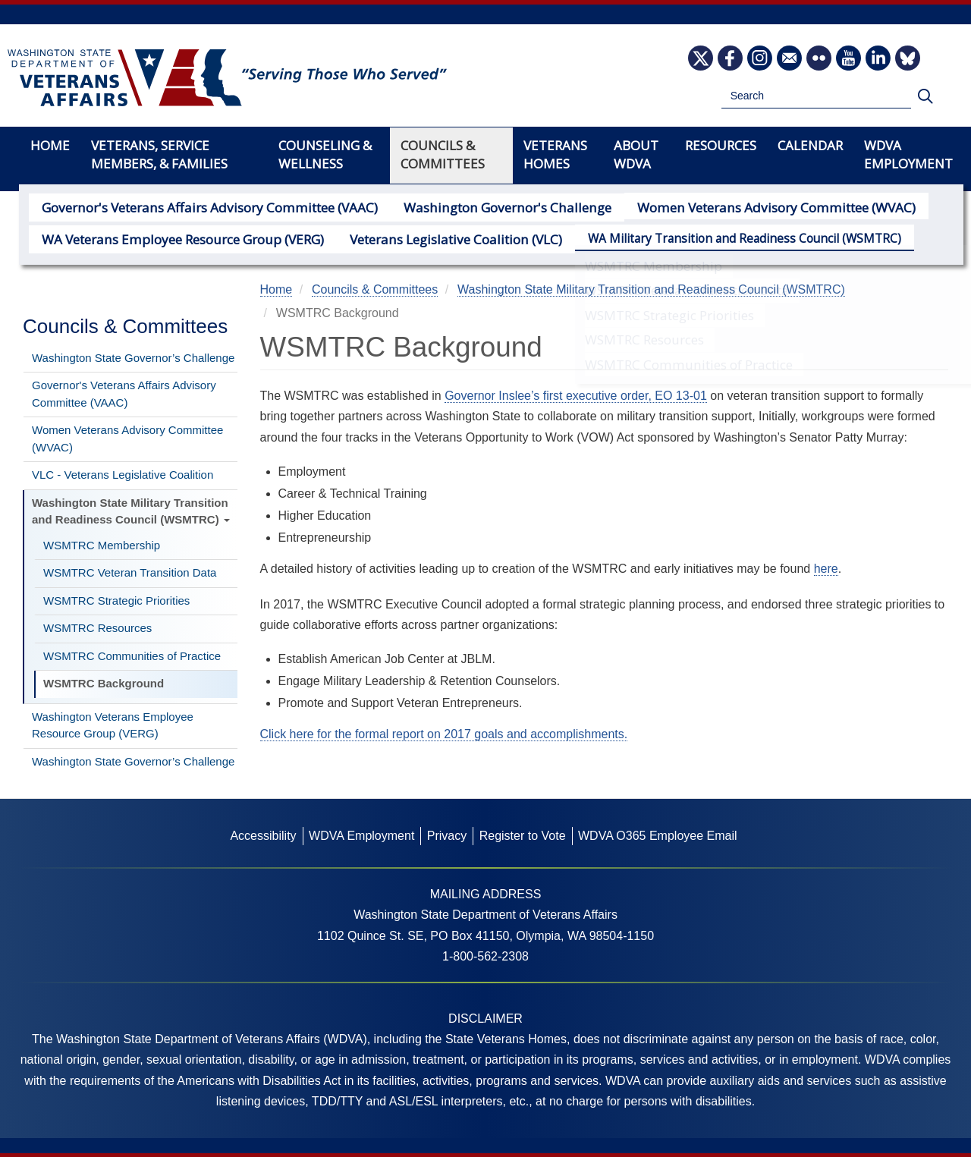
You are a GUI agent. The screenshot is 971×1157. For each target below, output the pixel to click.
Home (50, 145)
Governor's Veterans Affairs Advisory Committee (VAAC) (196, 207)
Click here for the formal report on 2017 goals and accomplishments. (444, 734)
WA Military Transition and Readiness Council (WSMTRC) (706, 236)
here (826, 568)
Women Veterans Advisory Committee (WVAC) (719, 207)
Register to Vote (522, 835)
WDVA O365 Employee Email (657, 835)
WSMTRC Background (103, 683)
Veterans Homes (555, 154)
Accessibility (263, 835)
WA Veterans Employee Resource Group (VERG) (172, 236)
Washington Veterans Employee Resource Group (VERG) (112, 725)
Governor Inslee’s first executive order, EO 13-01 (576, 395)
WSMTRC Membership (101, 545)
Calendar (810, 145)
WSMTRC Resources (97, 627)
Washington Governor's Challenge (471, 207)
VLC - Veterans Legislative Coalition (122, 474)
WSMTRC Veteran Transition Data (129, 572)
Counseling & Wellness (325, 154)
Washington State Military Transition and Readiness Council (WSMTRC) (131, 511)
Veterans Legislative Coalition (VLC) (426, 236)
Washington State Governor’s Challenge (133, 357)
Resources (720, 145)
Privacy (447, 835)
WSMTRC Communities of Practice (132, 655)
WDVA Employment (908, 154)
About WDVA (636, 154)
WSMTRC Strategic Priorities (116, 600)
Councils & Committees (443, 154)
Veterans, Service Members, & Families (159, 154)
